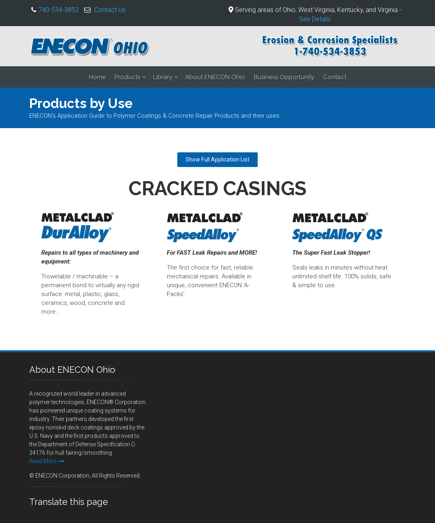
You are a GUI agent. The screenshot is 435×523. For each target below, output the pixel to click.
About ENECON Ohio (215, 77)
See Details (315, 19)
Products (127, 77)
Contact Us (109, 10)
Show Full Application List (217, 159)
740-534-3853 (58, 10)
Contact (334, 77)
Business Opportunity (284, 77)
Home (97, 77)
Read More (46, 461)
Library (162, 77)
